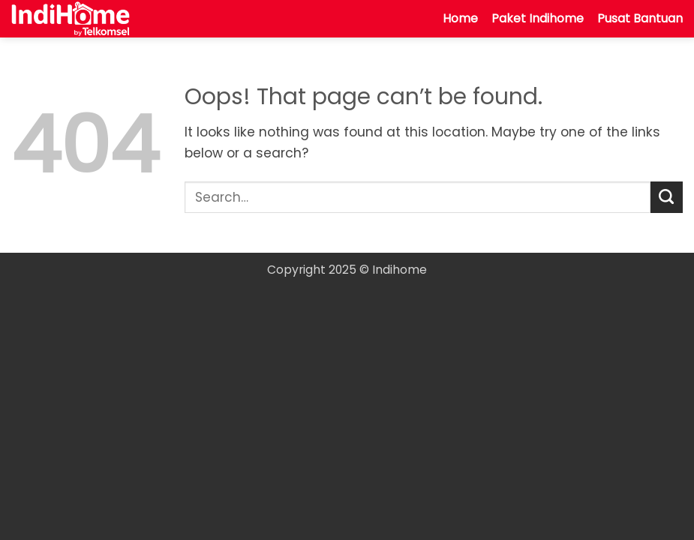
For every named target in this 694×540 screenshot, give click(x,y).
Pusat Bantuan (640, 18)
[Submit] (666, 198)
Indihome (399, 270)
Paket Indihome (537, 18)
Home (460, 18)
